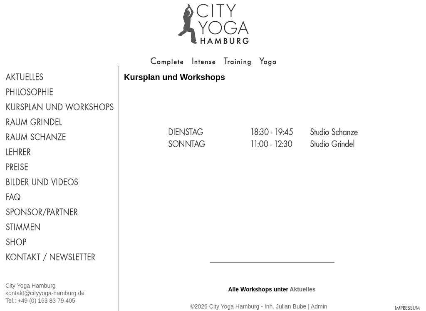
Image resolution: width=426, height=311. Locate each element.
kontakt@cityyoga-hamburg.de (44, 293)
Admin (319, 306)
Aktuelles (302, 289)
